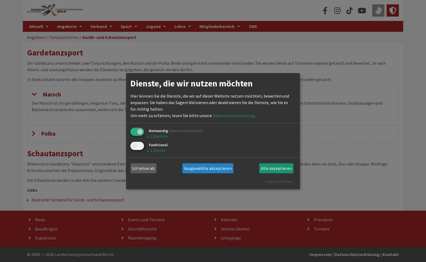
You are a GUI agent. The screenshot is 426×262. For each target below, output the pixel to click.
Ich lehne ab (143, 168)
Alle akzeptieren (276, 168)
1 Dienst (156, 150)
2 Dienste (157, 136)
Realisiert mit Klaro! (279, 181)
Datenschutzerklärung (234, 115)
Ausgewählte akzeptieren (208, 168)
